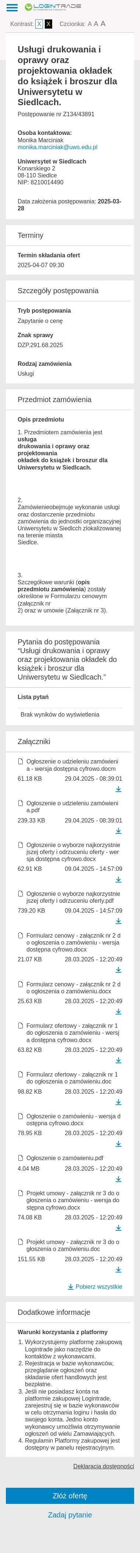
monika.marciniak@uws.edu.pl (57, 147)
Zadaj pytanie (70, 1515)
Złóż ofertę (70, 1496)
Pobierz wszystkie (94, 1286)
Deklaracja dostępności (103, 1466)
